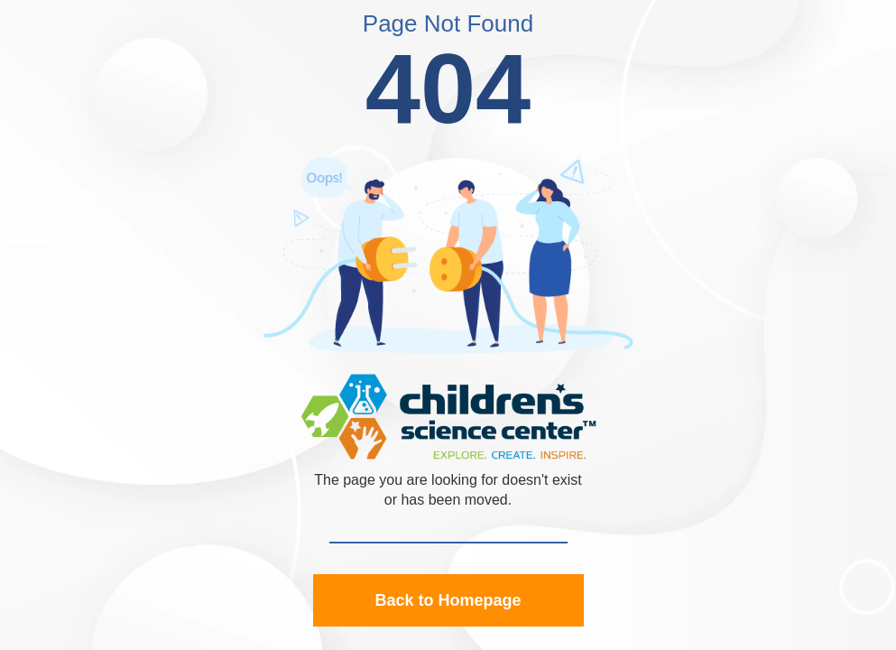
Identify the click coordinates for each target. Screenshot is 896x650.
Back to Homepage (447, 600)
